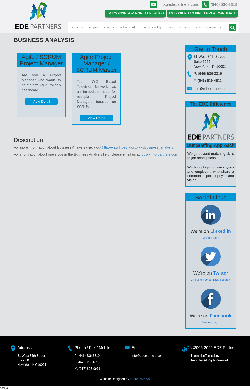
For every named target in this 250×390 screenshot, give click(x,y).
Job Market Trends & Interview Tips (200, 27)
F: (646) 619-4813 (208, 81)
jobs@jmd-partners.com (159, 154)
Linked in (220, 231)
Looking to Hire (128, 27)
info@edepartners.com (178, 4)
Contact (170, 27)
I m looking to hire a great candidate (202, 13)
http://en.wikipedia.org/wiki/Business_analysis (137, 147)
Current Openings (151, 27)
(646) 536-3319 (224, 4)
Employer (94, 27)
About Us (109, 27)
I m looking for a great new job (135, 13)
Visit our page (210, 237)
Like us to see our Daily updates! (210, 279)
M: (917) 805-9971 (87, 368)
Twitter (220, 273)
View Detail (41, 101)
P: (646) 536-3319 (208, 74)
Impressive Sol (140, 379)
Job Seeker (79, 27)
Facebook (221, 315)
